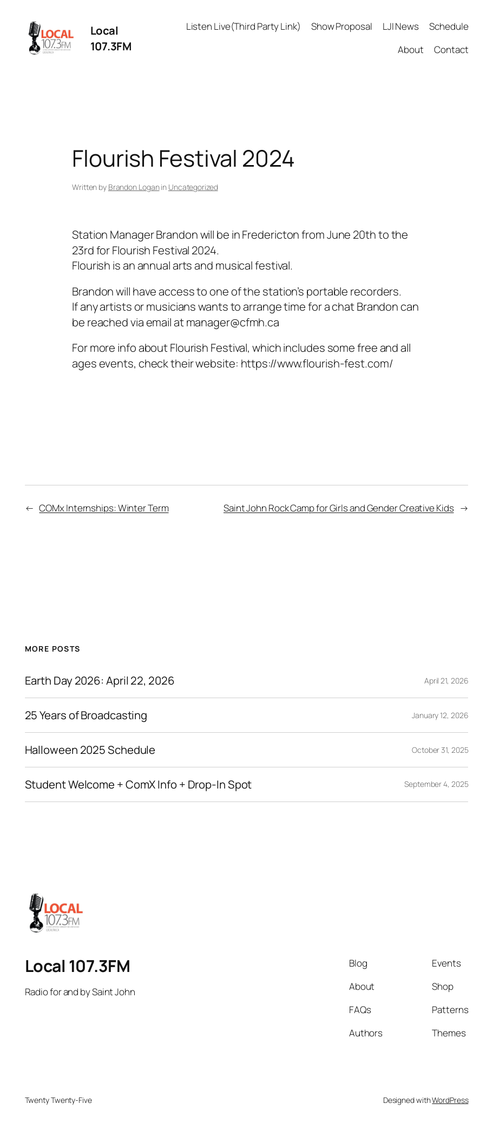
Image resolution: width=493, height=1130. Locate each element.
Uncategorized (193, 187)
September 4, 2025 (436, 784)
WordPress (450, 1100)
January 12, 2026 (440, 715)
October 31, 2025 (440, 750)
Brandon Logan (134, 187)
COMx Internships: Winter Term (103, 508)
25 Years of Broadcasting (86, 715)
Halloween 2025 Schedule (90, 750)
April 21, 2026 (446, 680)
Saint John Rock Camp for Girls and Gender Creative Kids (339, 508)
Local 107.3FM (111, 38)
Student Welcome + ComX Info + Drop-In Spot (138, 784)
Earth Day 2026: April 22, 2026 (100, 680)
